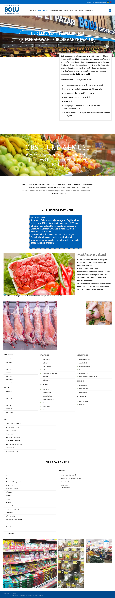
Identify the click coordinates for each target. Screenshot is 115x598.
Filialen (81, 10)
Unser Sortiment (43, 10)
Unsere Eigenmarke (56, 10)
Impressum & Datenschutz (99, 2)
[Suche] (110, 10)
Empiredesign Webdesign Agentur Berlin (33, 595)
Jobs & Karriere (89, 10)
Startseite (33, 10)
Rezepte (66, 10)
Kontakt (89, 2)
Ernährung (73, 10)
